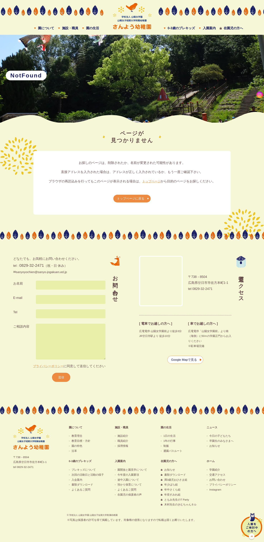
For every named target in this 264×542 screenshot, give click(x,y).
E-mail (17, 299)
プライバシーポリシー (47, 367)
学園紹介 (214, 471)
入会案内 (77, 481)
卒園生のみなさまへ (221, 442)
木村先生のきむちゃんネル (180, 506)
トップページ (151, 182)
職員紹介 (122, 442)
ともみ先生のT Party (176, 501)
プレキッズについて (84, 471)
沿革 (74, 452)
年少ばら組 (171, 486)
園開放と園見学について (132, 471)
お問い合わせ (217, 481)
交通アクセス (217, 476)
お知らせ (214, 447)
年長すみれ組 (172, 496)
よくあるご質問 (81, 491)
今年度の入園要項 (128, 476)
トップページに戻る (130, 200)
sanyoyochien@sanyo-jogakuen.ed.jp (43, 273)
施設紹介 (122, 437)
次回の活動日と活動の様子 (88, 476)
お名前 (18, 284)
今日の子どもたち (220, 437)
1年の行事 (169, 442)
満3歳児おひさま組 (175, 481)
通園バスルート (172, 452)
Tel (15, 313)
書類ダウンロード (82, 486)
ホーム (211, 462)
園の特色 (77, 447)
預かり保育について (129, 486)
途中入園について (128, 481)
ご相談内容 (21, 327)
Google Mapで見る (183, 361)
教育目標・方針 (81, 442)
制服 (166, 447)
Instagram (215, 491)
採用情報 (122, 447)
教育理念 (77, 437)
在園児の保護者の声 (129, 496)
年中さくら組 (172, 491)
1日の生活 (169, 437)
